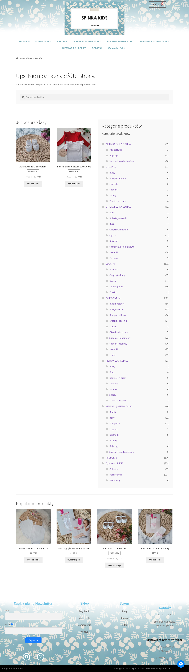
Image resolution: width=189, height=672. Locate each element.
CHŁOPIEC (62, 41)
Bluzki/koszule (116, 303)
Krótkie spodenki (118, 320)
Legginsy (113, 429)
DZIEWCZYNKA (43, 41)
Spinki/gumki (116, 286)
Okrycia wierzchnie (118, 229)
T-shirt (113, 354)
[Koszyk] (157, 4)
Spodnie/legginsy (118, 343)
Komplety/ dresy (117, 377)
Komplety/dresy (117, 315)
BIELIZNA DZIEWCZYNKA (120, 41)
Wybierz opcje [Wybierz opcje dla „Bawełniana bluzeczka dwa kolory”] (74, 183)
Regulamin (84, 611)
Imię (7, 610)
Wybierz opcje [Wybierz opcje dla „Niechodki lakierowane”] (114, 565)
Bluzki (112, 411)
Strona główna (25, 58)
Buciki (112, 223)
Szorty (112, 195)
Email (7, 624)
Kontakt (124, 618)
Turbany (113, 258)
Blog (124, 611)
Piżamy (113, 440)
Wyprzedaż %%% (116, 48)
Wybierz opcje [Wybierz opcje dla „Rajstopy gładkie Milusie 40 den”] (73, 559)
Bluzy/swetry (116, 309)
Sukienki (113, 252)
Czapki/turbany (117, 275)
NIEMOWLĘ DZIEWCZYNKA (154, 41)
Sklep (124, 625)
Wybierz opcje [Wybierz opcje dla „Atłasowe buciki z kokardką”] (33, 183)
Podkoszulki (115, 149)
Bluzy (112, 172)
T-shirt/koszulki (117, 400)
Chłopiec (113, 469)
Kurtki (112, 326)
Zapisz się (33, 640)
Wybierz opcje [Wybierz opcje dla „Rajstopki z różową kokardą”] (155, 559)
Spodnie (113, 189)
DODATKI (97, 48)
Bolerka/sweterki (118, 218)
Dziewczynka (115, 474)
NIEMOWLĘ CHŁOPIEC (74, 48)
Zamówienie (84, 625)
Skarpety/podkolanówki (121, 451)
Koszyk (84, 631)
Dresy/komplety (117, 178)
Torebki (113, 292)
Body (111, 212)
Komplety (114, 423)
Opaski (112, 235)
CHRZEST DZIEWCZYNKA (87, 41)
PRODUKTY (24, 41)
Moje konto (84, 618)
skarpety (113, 183)
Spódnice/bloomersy (119, 337)
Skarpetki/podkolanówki (121, 161)
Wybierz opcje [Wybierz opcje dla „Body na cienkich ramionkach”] (33, 559)
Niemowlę (114, 480)
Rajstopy (113, 155)
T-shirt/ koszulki (117, 201)
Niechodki (114, 434)
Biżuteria (114, 269)
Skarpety (113, 383)
